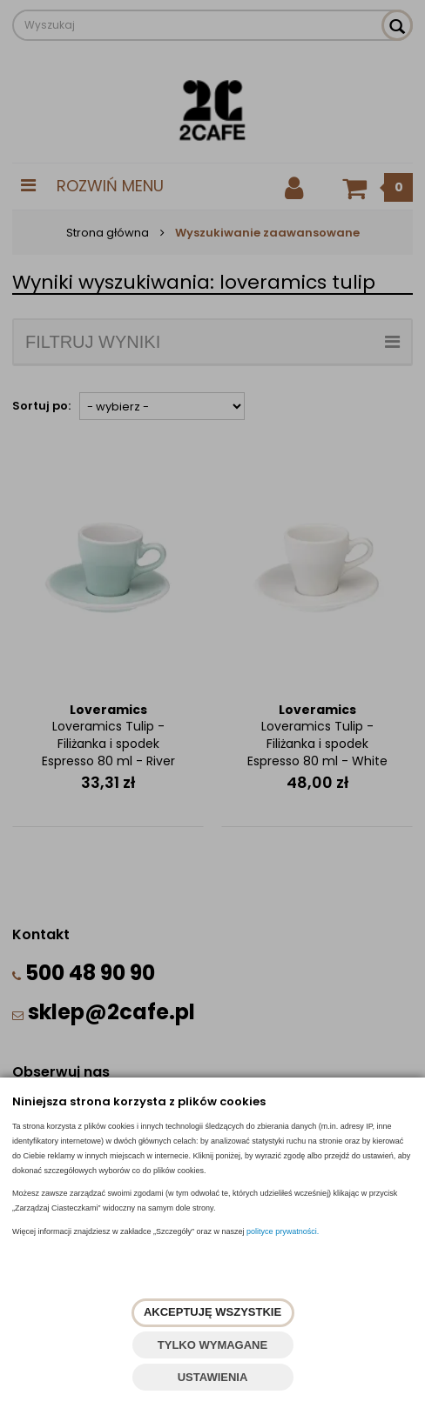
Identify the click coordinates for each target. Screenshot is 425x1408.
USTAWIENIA (213, 1377)
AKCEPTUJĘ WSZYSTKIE (212, 1311)
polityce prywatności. (282, 1231)
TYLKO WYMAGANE (212, 1344)
